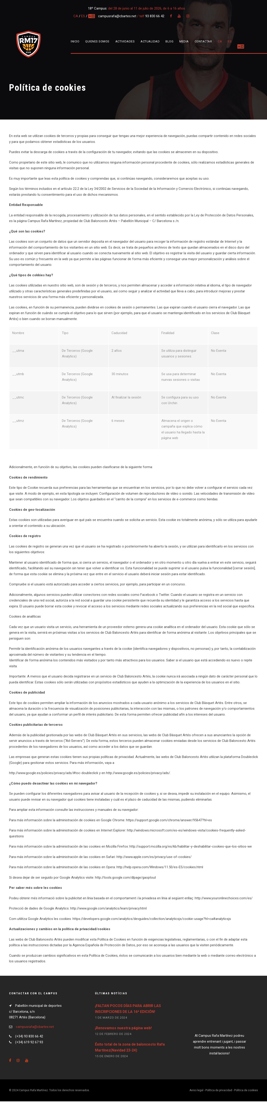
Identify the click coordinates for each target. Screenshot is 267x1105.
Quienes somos (97, 41)
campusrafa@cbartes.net (117, 16)
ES (83, 16)
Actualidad (150, 41)
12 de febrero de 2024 (113, 1037)
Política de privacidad (218, 1094)
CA (75, 16)
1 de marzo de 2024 (111, 1021)
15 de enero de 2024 (111, 1060)
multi (91, 16)
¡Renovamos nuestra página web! (123, 1032)
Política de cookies (246, 1094)
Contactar (203, 41)
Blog (169, 41)
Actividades (125, 41)
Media (184, 41)
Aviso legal (196, 1094)
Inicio (75, 41)
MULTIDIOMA (246, 41)
